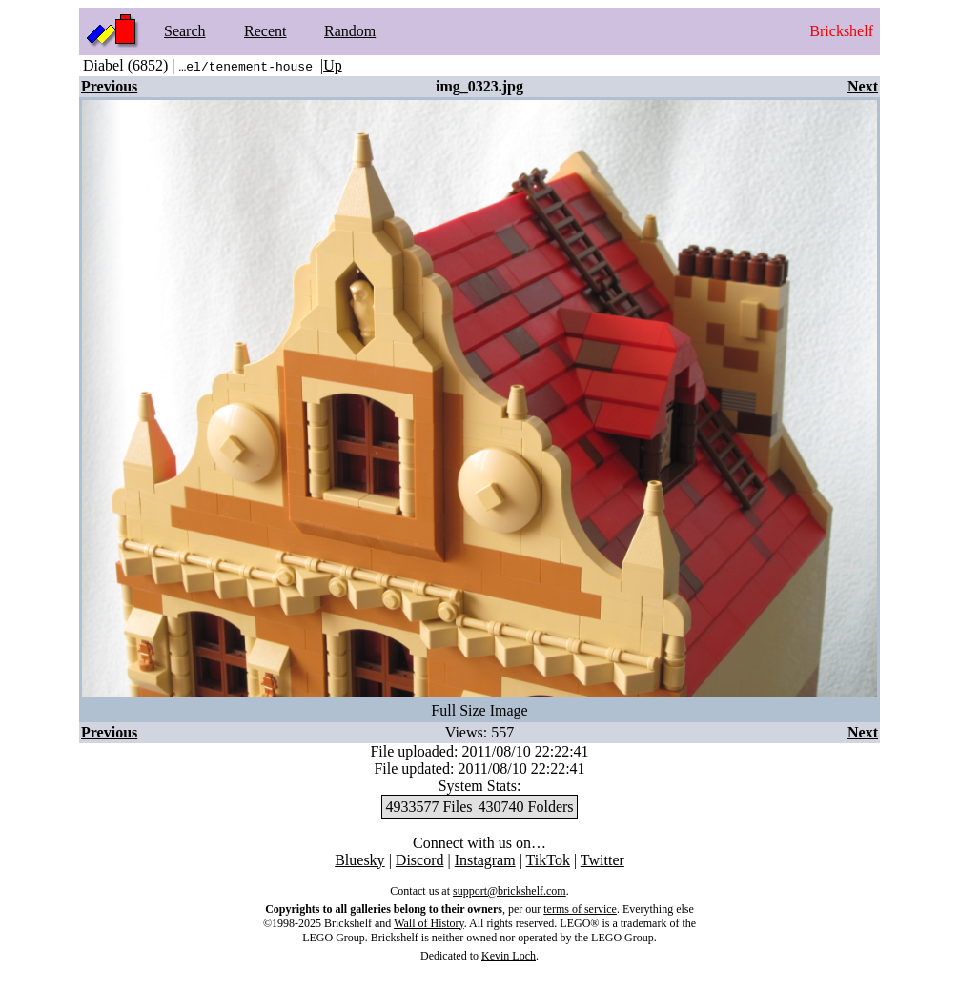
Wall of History (429, 923)
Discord (420, 860)
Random (350, 31)
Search (185, 31)
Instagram (485, 860)
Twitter (602, 860)
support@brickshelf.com (509, 891)
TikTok (548, 860)
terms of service (580, 909)
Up (332, 65)
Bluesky (359, 860)
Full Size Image (479, 710)
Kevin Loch (508, 955)
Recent (265, 31)
